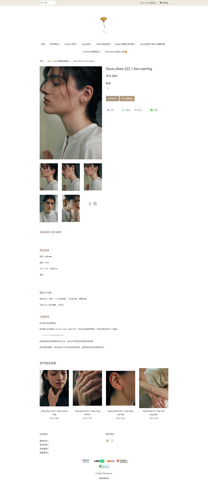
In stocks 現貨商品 (92, 51)
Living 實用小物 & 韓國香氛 (152, 44)
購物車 (165, 3)
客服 (111, 329)
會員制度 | (44, 444)
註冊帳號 (152, 3)
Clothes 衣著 (71, 44)
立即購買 (112, 98)
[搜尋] (48, 3)
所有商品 (55, 44)
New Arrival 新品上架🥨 (116, 51)
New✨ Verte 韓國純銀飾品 (58, 61)
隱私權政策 (104, 478)
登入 (142, 3)
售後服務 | (44, 448)
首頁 (43, 44)
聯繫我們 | (44, 452)
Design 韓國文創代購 (125, 44)
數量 (108, 83)
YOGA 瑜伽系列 (103, 44)
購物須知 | (44, 441)
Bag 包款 (87, 44)
